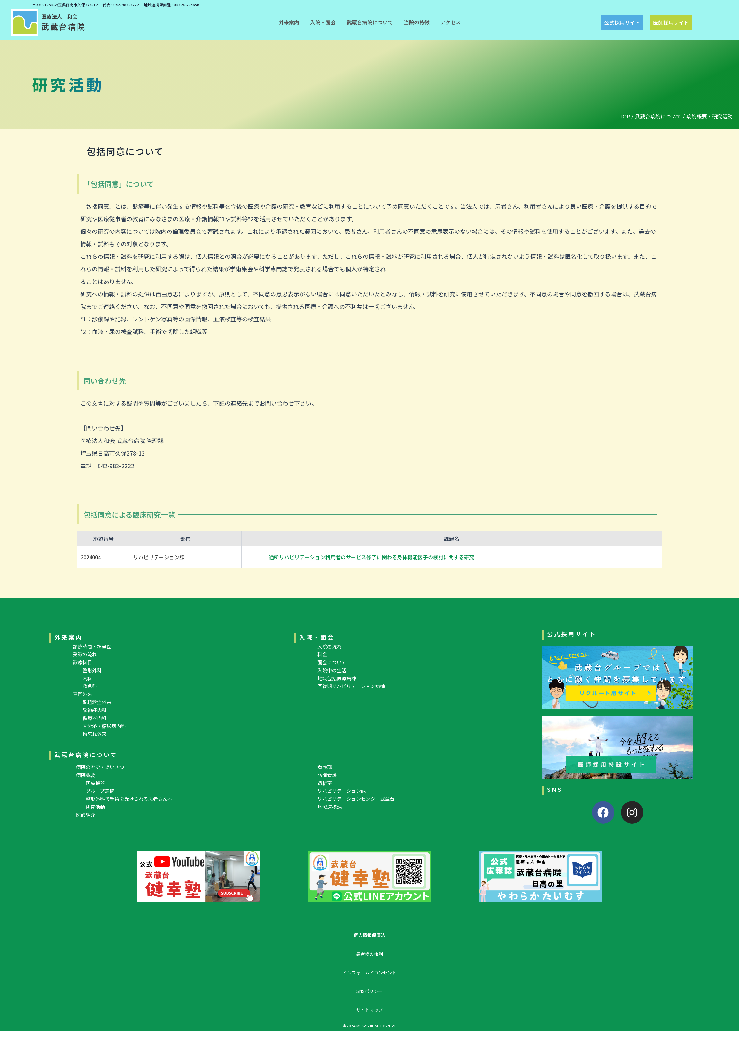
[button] (289, 22)
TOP (624, 116)
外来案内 (68, 637)
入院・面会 (317, 637)
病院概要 (696, 116)
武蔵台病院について (658, 116)
